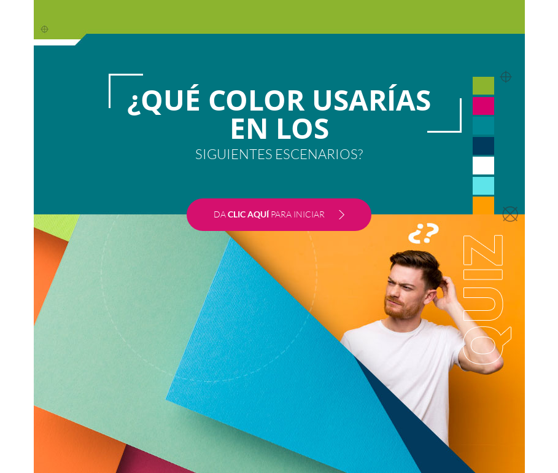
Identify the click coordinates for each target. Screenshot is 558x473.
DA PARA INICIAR (269, 214)
